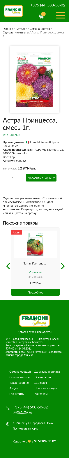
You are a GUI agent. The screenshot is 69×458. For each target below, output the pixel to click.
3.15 (31, 277)
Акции (13, 388)
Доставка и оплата (47, 371)
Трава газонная (19, 382)
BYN (10, 168)
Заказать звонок (22, 411)
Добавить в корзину (41, 177)
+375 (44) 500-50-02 (47, 5)
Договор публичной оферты (35, 331)
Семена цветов (40, 28)
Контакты (41, 393)
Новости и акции (45, 388)
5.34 (5, 168)
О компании (42, 377)
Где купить (16, 393)
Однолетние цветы (16, 32)
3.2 (19, 168)
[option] (35, 261)
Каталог (21, 28)
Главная (8, 28)
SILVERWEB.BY (45, 441)
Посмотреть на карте (25, 428)
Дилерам (40, 382)
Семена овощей (20, 371)
